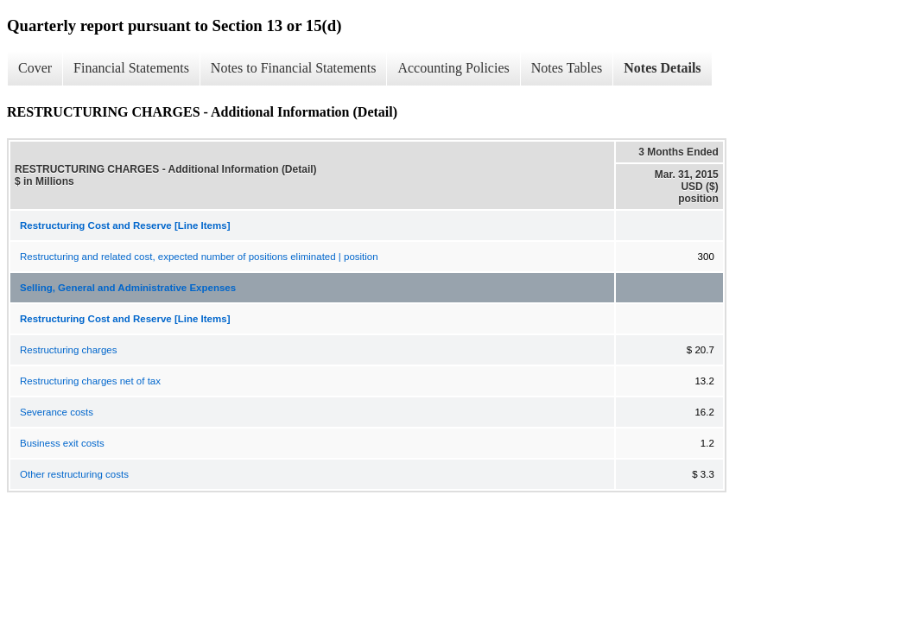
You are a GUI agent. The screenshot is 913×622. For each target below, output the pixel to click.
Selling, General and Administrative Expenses (128, 287)
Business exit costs (62, 443)
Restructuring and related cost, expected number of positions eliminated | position (199, 256)
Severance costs (56, 412)
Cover (35, 67)
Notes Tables (567, 67)
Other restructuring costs (74, 474)
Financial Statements (131, 67)
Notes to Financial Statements (294, 67)
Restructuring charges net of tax (90, 381)
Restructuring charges (68, 350)
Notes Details (662, 67)
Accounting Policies (453, 67)
